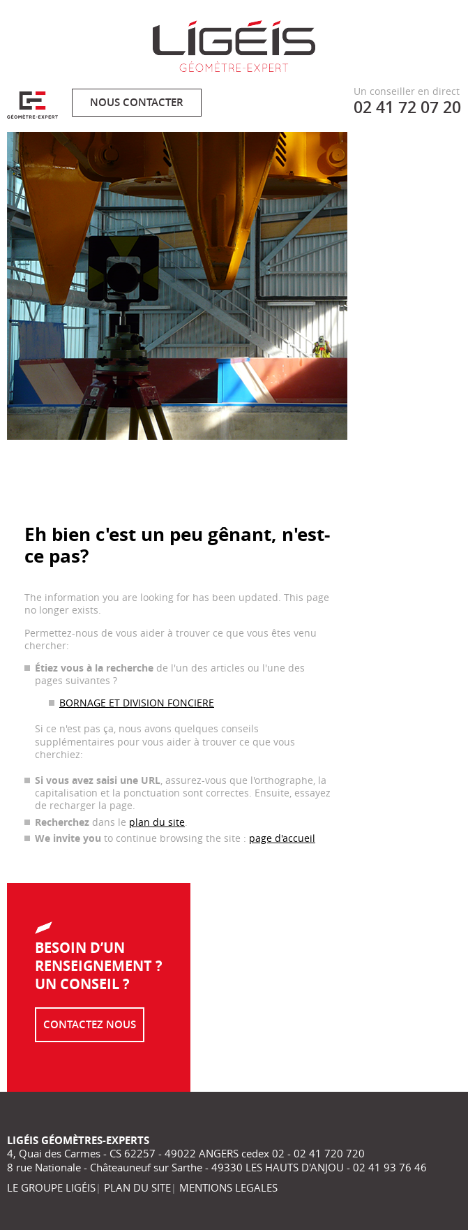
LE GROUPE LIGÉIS (51, 1187)
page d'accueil (282, 838)
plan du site (157, 822)
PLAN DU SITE (137, 1187)
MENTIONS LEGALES (228, 1187)
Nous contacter (136, 102)
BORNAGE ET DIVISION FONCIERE (136, 702)
